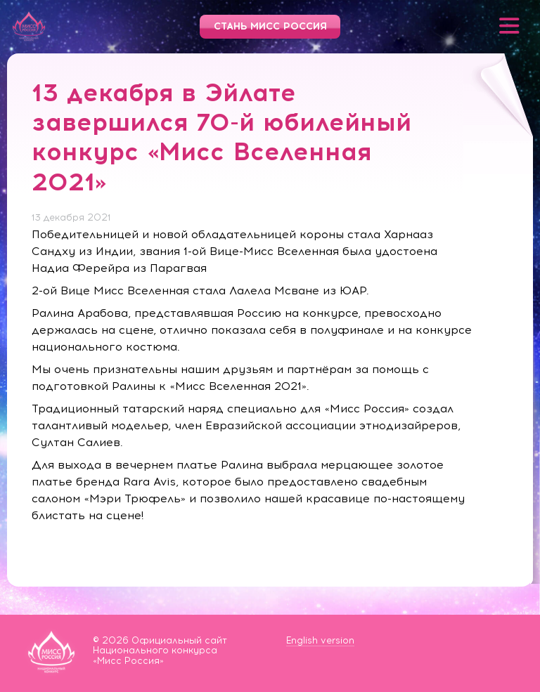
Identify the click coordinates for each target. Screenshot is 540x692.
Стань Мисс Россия (270, 26)
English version (320, 640)
